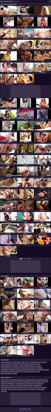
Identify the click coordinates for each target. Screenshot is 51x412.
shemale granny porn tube (12, 389)
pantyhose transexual (8, 362)
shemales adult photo (17, 362)
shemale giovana (43, 362)
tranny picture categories (37, 381)
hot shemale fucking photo (15, 371)
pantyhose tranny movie (21, 379)
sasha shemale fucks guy (25, 367)
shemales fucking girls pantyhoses (43, 369)
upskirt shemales (13, 379)
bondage (2, 362)
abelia (30, 387)
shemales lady (3, 383)
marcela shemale (16, 364)
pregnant (26, 362)
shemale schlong (4, 391)
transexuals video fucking (5, 371)
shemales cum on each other (21, 369)
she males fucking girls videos (31, 379)
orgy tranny (37, 371)
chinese (2, 364)
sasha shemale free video (18, 381)
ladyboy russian (14, 387)
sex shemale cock (45, 381)
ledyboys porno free (25, 387)
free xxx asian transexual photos (6, 373)
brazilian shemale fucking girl (6, 387)
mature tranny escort (19, 385)
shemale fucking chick (4, 369)
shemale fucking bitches (27, 381)
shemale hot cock (12, 369)
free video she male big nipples (29, 371)
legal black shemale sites (36, 362)
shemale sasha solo (17, 367)
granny (19, 387)
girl (33, 387)
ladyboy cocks (37, 387)
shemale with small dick (11, 383)
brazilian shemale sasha (33, 364)
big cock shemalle (12, 385)
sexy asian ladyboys (4, 381)
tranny (23, 362)
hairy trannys (33, 367)
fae (29, 362)
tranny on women (4, 389)
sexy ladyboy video (39, 367)
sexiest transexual (44, 387)
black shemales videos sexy (20, 383)
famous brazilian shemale (28, 385)
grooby (39, 364)
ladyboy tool (15, 373)
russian (22, 371)
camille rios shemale (4, 385)
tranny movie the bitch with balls (42, 379)
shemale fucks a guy (32, 389)
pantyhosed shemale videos (31, 369)
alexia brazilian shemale (40, 383)
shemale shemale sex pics (30, 383)
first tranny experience (37, 385)
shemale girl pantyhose (24, 364)
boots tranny (11, 381)
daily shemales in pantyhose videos (7, 367)
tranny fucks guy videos (40, 389)
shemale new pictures (8, 364)
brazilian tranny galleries (5, 379)
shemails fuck (20, 389)
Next (30, 258)
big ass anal (25, 389)
